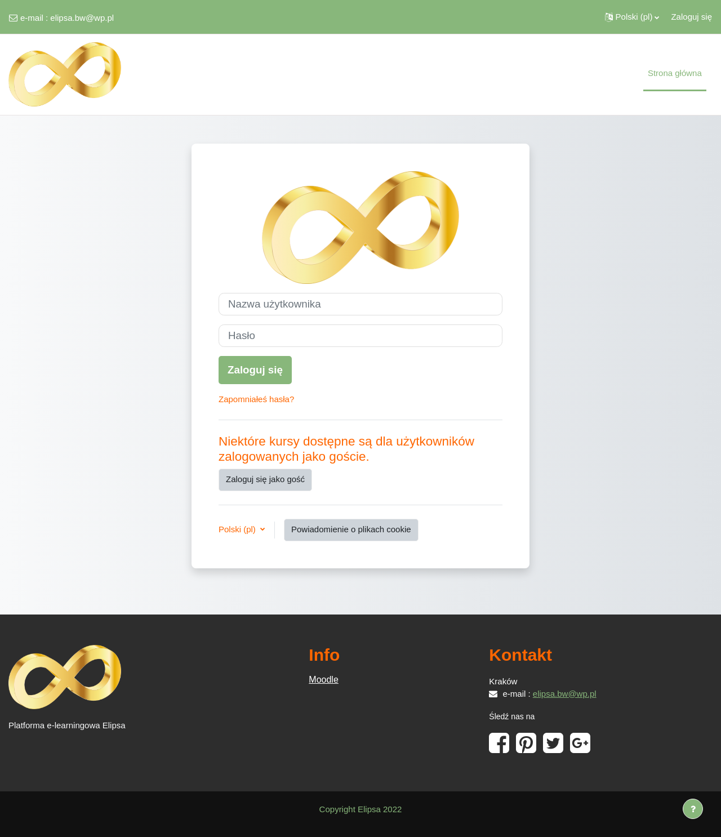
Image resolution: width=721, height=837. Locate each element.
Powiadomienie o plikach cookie (351, 529)
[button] (632, 17)
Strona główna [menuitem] (675, 73)
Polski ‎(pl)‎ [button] (238, 529)
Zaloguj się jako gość (265, 479)
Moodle (323, 679)
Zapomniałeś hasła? (256, 399)
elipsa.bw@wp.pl (82, 18)
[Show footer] (693, 809)
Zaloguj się (691, 16)
